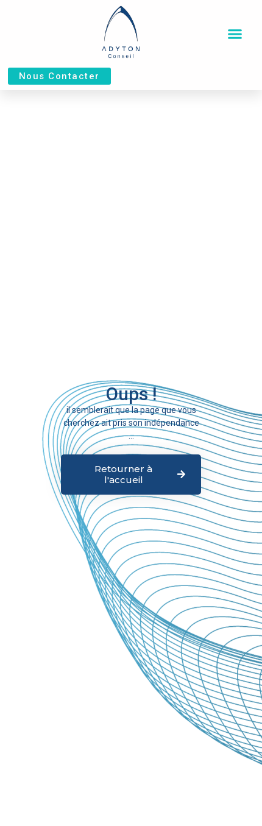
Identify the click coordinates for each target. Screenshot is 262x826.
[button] (235, 34)
